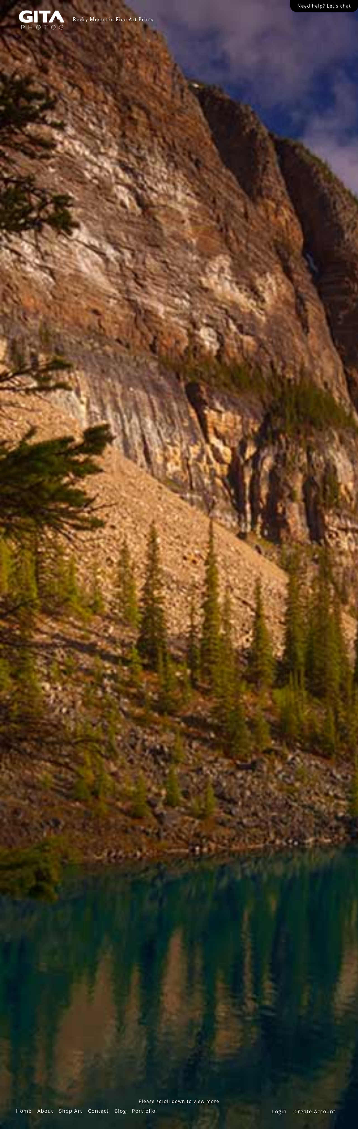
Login (279, 1111)
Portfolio (144, 1110)
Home (24, 1110)
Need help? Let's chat (324, 6)
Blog (120, 1110)
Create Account (315, 1111)
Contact (98, 1110)
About (45, 1110)
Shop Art (71, 1110)
